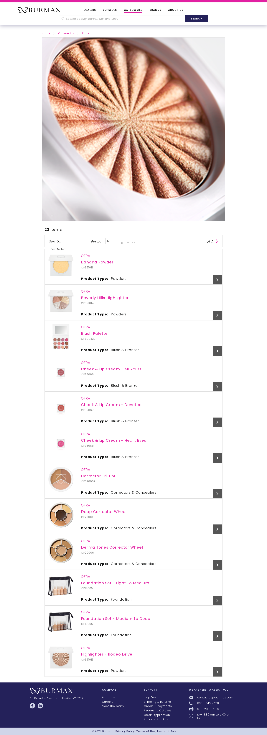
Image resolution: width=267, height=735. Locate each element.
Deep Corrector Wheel (104, 511)
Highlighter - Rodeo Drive (106, 654)
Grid (121, 241)
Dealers (90, 10)
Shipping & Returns (157, 702)
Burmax (107, 731)
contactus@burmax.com (215, 697)
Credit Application (157, 715)
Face (85, 33)
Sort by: (55, 241)
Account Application (158, 719)
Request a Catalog (157, 710)
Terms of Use (145, 731)
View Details (217, 279)
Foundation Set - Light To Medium (115, 583)
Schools (110, 10)
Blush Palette (94, 333)
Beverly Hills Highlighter (105, 297)
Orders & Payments (158, 706)
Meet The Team (113, 706)
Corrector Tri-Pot (98, 476)
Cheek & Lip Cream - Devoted (111, 404)
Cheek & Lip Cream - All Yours (111, 369)
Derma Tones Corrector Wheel (112, 547)
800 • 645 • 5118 (208, 703)
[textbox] (122, 18)
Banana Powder (97, 262)
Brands (155, 10)
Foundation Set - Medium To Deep (115, 618)
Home (46, 33)
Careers (107, 702)
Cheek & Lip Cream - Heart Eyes (113, 440)
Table (132, 241)
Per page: (97, 241)
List (126, 241)
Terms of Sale (166, 731)
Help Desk (151, 697)
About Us (175, 10)
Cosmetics (66, 33)
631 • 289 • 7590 (208, 709)
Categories (133, 10)
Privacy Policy (125, 731)
